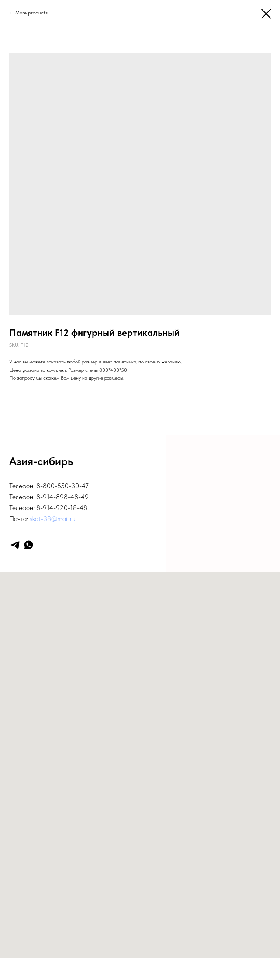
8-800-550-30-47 (62, 486)
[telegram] (15, 544)
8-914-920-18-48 (61, 508)
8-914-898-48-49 (62, 497)
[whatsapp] (28, 544)
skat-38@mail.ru (53, 518)
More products (31, 13)
